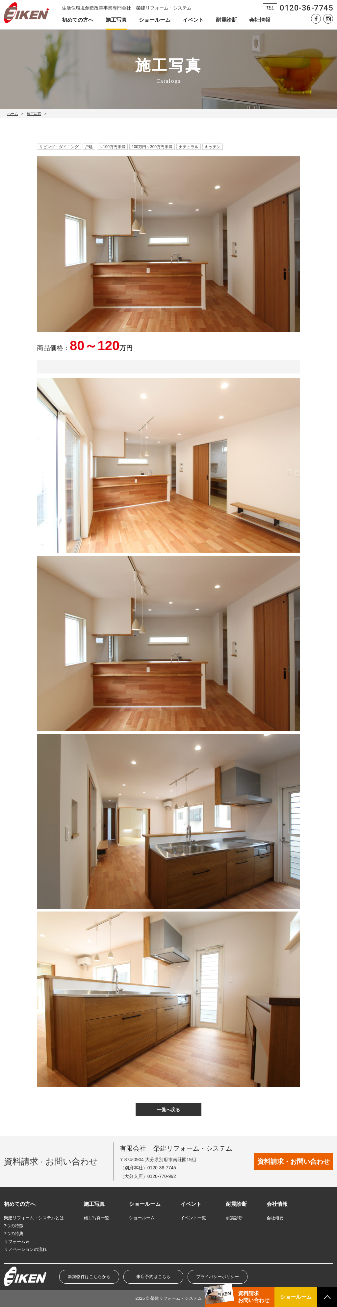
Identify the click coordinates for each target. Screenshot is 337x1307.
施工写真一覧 (96, 1217)
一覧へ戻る (168, 1109)
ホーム (12, 114)
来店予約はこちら (153, 1276)
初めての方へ (77, 20)
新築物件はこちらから (89, 1276)
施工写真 (116, 20)
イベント (193, 20)
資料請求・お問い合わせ (293, 1161)
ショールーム (154, 20)
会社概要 (275, 1217)
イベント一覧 (193, 1217)
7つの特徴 (13, 1225)
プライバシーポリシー (217, 1276)
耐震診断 (226, 20)
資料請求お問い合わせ (254, 1297)
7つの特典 (13, 1233)
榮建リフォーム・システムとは (34, 1217)
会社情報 (259, 20)
